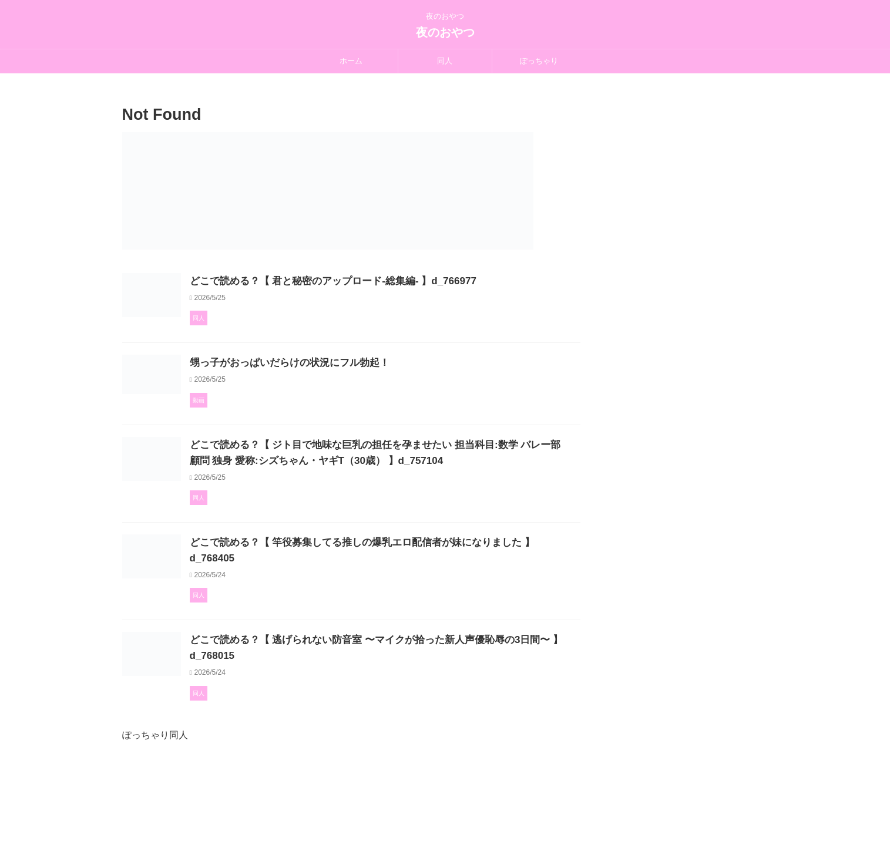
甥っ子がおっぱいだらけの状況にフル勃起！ (342, 393)
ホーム (351, 60)
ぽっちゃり (539, 60)
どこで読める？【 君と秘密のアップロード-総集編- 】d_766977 (383, 281)
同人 (444, 60)
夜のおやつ (445, 32)
